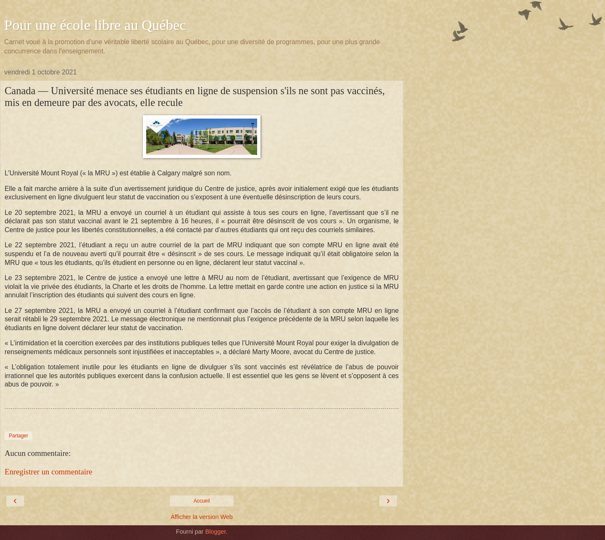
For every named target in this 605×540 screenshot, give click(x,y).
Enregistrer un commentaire (48, 471)
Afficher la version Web (201, 517)
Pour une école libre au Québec (95, 25)
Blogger (215, 531)
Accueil (202, 501)
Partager (18, 436)
